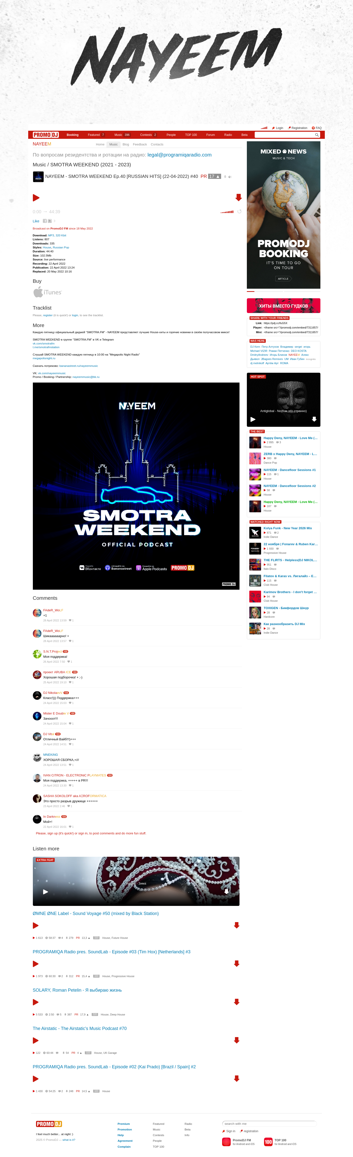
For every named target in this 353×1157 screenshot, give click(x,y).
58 (268, 490)
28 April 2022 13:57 (55, 641)
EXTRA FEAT (45, 859)
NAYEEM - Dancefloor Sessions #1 (290, 469)
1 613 (39, 937)
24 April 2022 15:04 (55, 723)
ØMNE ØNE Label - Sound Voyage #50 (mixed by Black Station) (96, 913)
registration (251, 1131)
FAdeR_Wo (53, 610)
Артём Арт (271, 363)
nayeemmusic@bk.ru (86, 376)
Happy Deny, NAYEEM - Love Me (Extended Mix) (291, 501)
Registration (299, 128)
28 (268, 612)
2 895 (270, 442)
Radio (228, 135)
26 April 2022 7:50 (54, 661)
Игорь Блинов (278, 354)
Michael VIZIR (258, 350)
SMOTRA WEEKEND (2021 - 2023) (90, 164)
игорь (306, 346)
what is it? (69, 1139)
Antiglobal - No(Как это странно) (283, 411)
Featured (96, 135)
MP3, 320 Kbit (57, 235)
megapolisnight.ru (44, 358)
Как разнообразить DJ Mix (284, 624)
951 (269, 564)
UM (286, 358)
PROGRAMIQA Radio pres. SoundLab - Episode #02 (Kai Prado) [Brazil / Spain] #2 (114, 1066)
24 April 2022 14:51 (55, 744)
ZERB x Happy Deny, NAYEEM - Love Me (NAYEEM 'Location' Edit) (291, 454)
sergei (298, 346)
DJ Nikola (53, 692)
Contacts (157, 144)
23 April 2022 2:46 (54, 806)
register (48, 315)
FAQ (319, 128)
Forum (210, 135)
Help (121, 1135)
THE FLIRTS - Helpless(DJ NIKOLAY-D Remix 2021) (291, 560)
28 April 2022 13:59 (55, 620)
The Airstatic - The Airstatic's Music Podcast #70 (80, 1028)
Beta (244, 135)
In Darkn (51, 816)
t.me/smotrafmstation (46, 347)
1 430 (39, 1091)
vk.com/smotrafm (44, 343)
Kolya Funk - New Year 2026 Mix (288, 528)
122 (38, 1052)
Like (36, 221)
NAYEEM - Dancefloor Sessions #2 (290, 485)
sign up (52, 833)
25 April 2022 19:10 (55, 682)
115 (269, 474)
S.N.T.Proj (52, 651)
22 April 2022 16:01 (55, 826)
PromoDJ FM (59, 228)
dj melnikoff (257, 363)
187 (269, 506)
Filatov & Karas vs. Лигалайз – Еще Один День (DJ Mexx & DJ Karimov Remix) (291, 576)
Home (100, 144)
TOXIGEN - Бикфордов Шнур (286, 608)
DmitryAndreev (259, 354)
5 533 (39, 1014)
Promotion (125, 1129)
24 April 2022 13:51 (55, 764)
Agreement (125, 1140)
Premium (124, 1123)
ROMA (284, 363)
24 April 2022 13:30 (55, 785)
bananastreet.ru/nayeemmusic (78, 365)
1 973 (39, 976)
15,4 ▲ (86, 976)
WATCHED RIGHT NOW (265, 521)
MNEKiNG (50, 754)
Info (187, 1135)
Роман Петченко (279, 350)
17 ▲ (214, 176)
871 (269, 532)
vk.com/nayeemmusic (52, 373)
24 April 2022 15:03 (55, 702)
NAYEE (42, 144)
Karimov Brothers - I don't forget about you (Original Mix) (291, 592)
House (47, 247)
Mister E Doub (56, 713)
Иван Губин (297, 358)
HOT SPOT (258, 376)
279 (71, 937)
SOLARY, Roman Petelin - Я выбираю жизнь (77, 990)
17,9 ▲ (84, 1014)
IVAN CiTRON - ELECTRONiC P (74, 775)
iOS (253, 1144)
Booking (72, 135)
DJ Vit (48, 734)
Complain (124, 1146)
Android (240, 1144)
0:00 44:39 (46, 211)
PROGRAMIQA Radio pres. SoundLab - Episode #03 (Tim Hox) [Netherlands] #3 (112, 951)
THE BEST (257, 431)
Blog (126, 144)
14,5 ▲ (86, 1091)
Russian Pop (61, 247)
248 (71, 1091)
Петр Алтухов (270, 346)
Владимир (286, 346)
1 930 (270, 548)
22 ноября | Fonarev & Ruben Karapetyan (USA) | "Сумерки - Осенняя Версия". (291, 544)
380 (269, 458)
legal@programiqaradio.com (180, 154)
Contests (158, 1135)
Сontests (148, 135)
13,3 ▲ (86, 937)
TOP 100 (191, 135)
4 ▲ (79, 1052)
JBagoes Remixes (272, 358)
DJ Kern (255, 346)
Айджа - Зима (136, 883)
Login (279, 128)
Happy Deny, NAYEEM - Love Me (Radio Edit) (291, 438)
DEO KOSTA (298, 350)
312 (71, 976)
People (171, 135)
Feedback (140, 144)
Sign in (230, 1131)
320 (96, 938)
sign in (83, 833)
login (75, 315)
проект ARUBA (57, 672)
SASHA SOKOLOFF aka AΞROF (74, 796)
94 (268, 596)
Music (122, 135)
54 (67, 1052)
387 (69, 1014)
